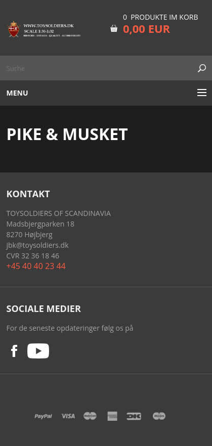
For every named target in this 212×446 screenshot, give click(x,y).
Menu (17, 93)
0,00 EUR (146, 28)
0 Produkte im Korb (160, 17)
